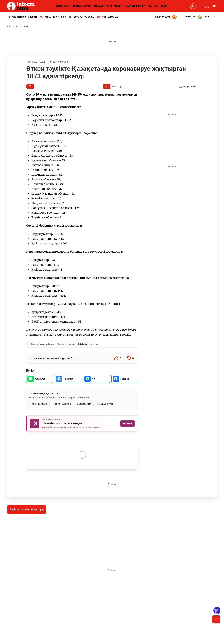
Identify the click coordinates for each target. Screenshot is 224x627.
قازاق (122, 86)
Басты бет (13, 26)
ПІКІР (164, 6)
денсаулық (39, 404)
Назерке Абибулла (58, 61)
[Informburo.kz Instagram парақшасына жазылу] (82, 423)
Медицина (84, 404)
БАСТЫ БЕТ (63, 6)
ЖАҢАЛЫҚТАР (82, 6)
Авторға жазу (187, 86)
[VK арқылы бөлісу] (96, 379)
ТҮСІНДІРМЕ (113, 6)
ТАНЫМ (153, 6)
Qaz (114, 86)
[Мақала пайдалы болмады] (130, 358)
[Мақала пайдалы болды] (117, 358)
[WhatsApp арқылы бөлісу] (39, 379)
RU (214, 6)
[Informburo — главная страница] (21, 6)
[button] (201, 16)
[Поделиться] (216, 619)
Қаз (106, 86)
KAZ (26, 26)
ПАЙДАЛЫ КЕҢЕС (135, 6)
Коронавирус (62, 404)
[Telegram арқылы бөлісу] (68, 379)
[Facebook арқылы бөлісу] (124, 379)
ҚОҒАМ (98, 6)
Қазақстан (105, 404)
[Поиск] (199, 6)
